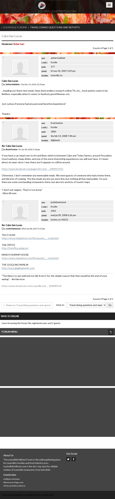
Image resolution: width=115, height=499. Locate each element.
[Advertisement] (57, 360)
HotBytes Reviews (11, 479)
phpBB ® (18, 495)
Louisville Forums (15, 27)
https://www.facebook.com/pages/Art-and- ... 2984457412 (32, 168)
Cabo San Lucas (12, 36)
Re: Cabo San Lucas (12, 145)
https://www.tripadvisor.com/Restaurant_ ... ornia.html (30, 238)
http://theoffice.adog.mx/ (15, 248)
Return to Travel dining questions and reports (27, 305)
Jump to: (60, 305)
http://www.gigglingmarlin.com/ (18, 268)
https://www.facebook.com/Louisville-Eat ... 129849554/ (32, 285)
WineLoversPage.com (13, 482)
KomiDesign (48, 495)
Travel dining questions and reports (55, 27)
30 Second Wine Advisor (14, 485)
